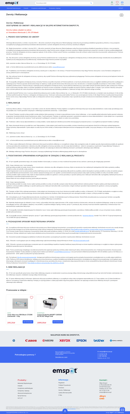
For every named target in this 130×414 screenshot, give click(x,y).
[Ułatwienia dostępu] (65, 411)
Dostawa (61, 387)
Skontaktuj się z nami (61, 357)
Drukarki (20, 386)
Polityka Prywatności (64, 385)
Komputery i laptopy (23, 391)
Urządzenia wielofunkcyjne (25, 388)
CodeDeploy (120, 412)
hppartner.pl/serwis (88, 215)
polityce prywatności (71, 408)
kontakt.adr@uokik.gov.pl (82, 231)
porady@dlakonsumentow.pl (62, 252)
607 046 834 (102, 356)
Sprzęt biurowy (22, 395)
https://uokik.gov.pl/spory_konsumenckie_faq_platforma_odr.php (45, 263)
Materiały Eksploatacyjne (25, 383)
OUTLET (20, 398)
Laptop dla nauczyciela (65, 392)
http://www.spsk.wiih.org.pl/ (81, 240)
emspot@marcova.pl (59, 67)
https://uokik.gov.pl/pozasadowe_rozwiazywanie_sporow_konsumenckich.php (93, 229)
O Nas (60, 395)
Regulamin (61, 382)
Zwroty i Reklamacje (64, 390)
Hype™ (112, 412)
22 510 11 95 (102, 354)
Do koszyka (28, 322)
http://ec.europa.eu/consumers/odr (26, 257)
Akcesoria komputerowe (25, 393)
